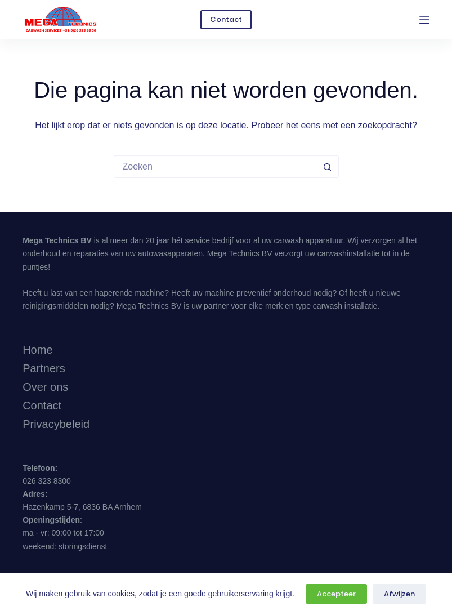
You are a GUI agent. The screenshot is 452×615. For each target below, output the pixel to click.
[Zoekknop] (327, 166)
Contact (226, 19)
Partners (44, 368)
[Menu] (424, 20)
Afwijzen (399, 594)
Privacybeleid (56, 424)
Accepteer (336, 594)
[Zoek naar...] (215, 166)
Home (37, 350)
